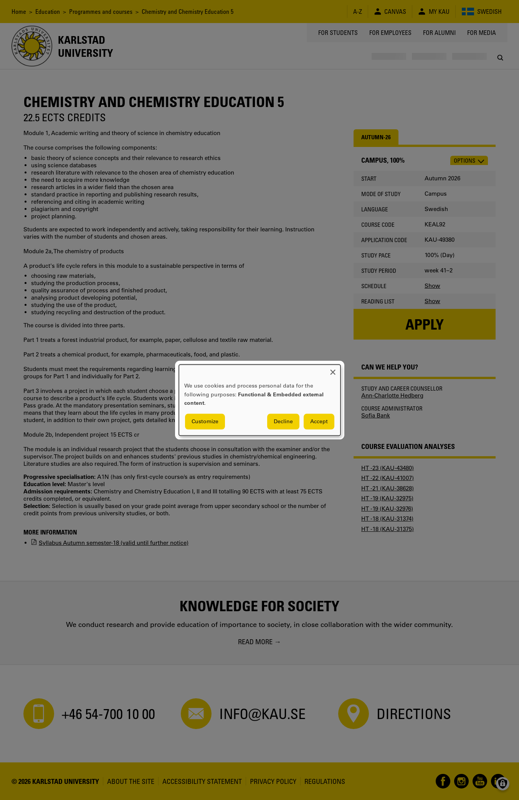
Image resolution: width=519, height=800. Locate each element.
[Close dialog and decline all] (332, 369)
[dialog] (259, 400)
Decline (283, 421)
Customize (205, 421)
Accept (319, 421)
